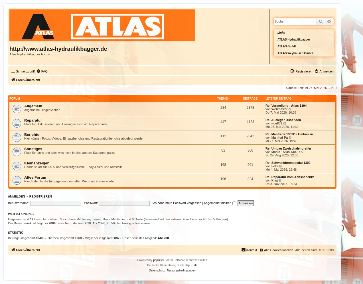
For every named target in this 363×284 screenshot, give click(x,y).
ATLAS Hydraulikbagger (293, 39)
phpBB (157, 260)
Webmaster (279, 109)
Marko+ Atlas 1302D (285, 152)
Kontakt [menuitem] (249, 250)
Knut (274, 180)
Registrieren (40, 196)
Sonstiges (33, 149)
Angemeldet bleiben (220, 203)
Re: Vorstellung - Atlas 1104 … (288, 105)
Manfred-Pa (279, 137)
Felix (274, 166)
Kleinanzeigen (37, 163)
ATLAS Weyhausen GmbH (295, 53)
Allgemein (33, 106)
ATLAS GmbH (286, 46)
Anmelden (16, 196)
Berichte (31, 134)
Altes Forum (35, 177)
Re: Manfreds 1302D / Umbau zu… (290, 134)
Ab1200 (163, 238)
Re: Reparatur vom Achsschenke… (291, 177)
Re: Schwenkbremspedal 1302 (288, 162)
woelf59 (276, 123)
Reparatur (33, 120)
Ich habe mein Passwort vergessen (177, 203)
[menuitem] (42, 71)
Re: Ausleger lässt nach (283, 120)
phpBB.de (191, 265)
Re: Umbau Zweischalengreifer (288, 148)
